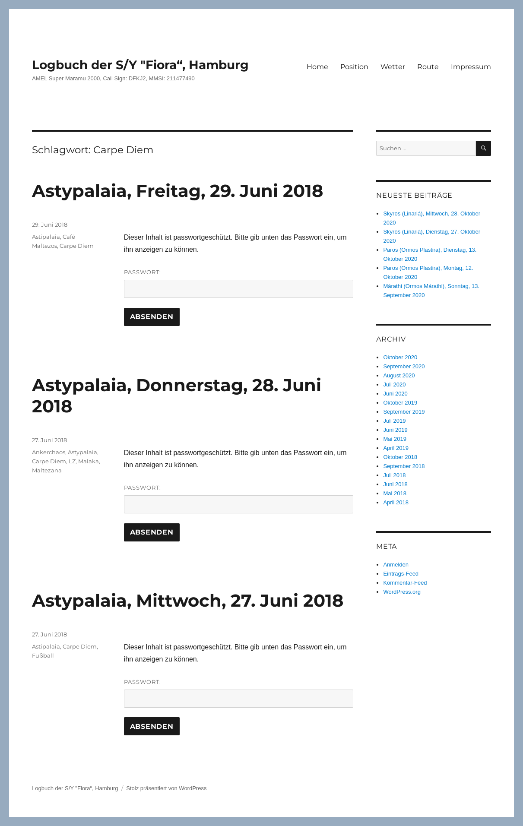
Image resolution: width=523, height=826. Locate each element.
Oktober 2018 (400, 457)
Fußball (43, 655)
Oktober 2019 (400, 402)
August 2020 (399, 375)
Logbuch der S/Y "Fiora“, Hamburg (140, 64)
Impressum (471, 67)
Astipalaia (46, 236)
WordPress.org (401, 592)
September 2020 (404, 366)
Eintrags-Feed (400, 573)
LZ (72, 461)
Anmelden (396, 564)
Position (354, 67)
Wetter (392, 67)
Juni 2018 (395, 484)
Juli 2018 (394, 475)
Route (428, 67)
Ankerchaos (48, 452)
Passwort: (238, 283)
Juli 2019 (394, 421)
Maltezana (47, 470)
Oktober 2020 (400, 357)
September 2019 (404, 411)
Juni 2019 (395, 430)
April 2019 (396, 448)
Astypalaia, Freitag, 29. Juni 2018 (177, 190)
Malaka (88, 461)
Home (317, 67)
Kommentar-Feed (405, 582)
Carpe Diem (77, 245)
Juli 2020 (394, 384)
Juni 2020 (395, 393)
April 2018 (396, 502)
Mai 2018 (394, 493)
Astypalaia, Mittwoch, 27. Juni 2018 (187, 600)
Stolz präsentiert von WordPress (166, 788)
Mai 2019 (394, 439)
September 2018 (404, 466)
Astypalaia (82, 452)
